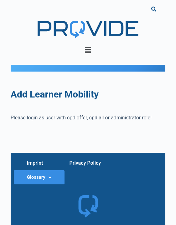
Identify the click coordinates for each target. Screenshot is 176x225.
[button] (88, 50)
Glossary (39, 177)
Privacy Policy (85, 163)
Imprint (35, 163)
